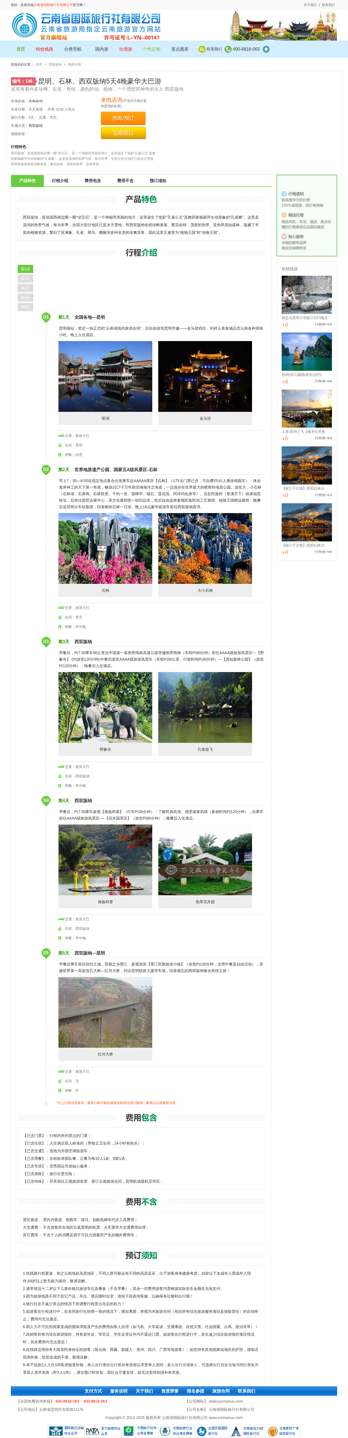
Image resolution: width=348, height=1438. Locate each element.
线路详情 (74, 64)
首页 (39, 64)
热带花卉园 (205, 864)
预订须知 (158, 180)
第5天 (25, 307)
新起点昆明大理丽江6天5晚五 (305, 318)
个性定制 (151, 49)
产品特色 (27, 180)
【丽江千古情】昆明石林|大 (303, 488)
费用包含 (93, 180)
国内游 (101, 49)
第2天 (25, 278)
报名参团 (195, 1391)
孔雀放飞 (205, 712)
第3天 (25, 288)
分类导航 (73, 49)
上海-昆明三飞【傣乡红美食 (303, 432)
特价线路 (44, 49)
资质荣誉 (170, 1391)
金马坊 (205, 381)
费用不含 (125, 180)
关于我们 (310, 5)
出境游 (125, 49)
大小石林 (205, 553)
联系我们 (328, 5)
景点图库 (180, 49)
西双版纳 (55, 64)
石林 (105, 553)
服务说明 (119, 1391)
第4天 (25, 297)
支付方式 (93, 1391)
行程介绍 (60, 180)
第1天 (25, 269)
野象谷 (105, 712)
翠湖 (105, 381)
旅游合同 (221, 1391)
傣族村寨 (105, 864)
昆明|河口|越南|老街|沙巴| (302, 375)
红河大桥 (105, 1016)
